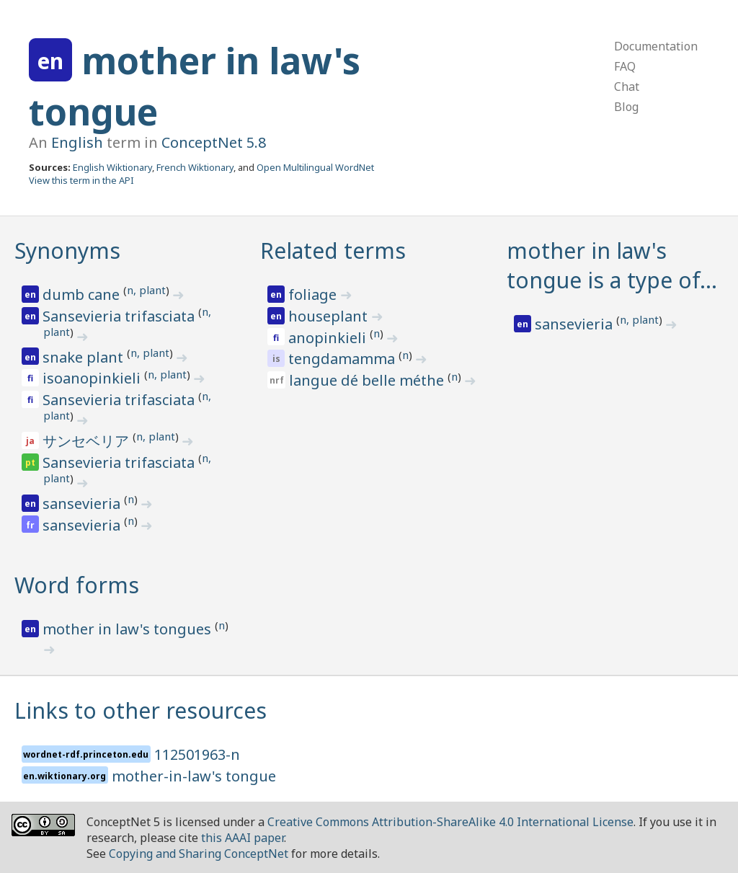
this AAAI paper (242, 838)
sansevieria (83, 503)
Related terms (333, 250)
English (77, 142)
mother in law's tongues (129, 629)
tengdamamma (343, 358)
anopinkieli (329, 337)
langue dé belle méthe (368, 380)
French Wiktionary (195, 167)
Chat (626, 86)
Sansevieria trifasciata (120, 316)
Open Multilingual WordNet (315, 167)
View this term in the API (81, 180)
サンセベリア (88, 441)
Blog (626, 107)
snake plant (85, 357)
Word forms (76, 585)
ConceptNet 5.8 (213, 142)
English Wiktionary (112, 167)
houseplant (329, 316)
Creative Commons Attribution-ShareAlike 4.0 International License (450, 822)
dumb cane (83, 294)
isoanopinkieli (93, 378)
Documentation (656, 46)
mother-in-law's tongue (194, 776)
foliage (314, 294)
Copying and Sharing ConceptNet (198, 853)
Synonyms (67, 250)
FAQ (625, 66)
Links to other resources (140, 710)
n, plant (146, 290)
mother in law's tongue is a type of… (612, 265)
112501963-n (197, 754)
